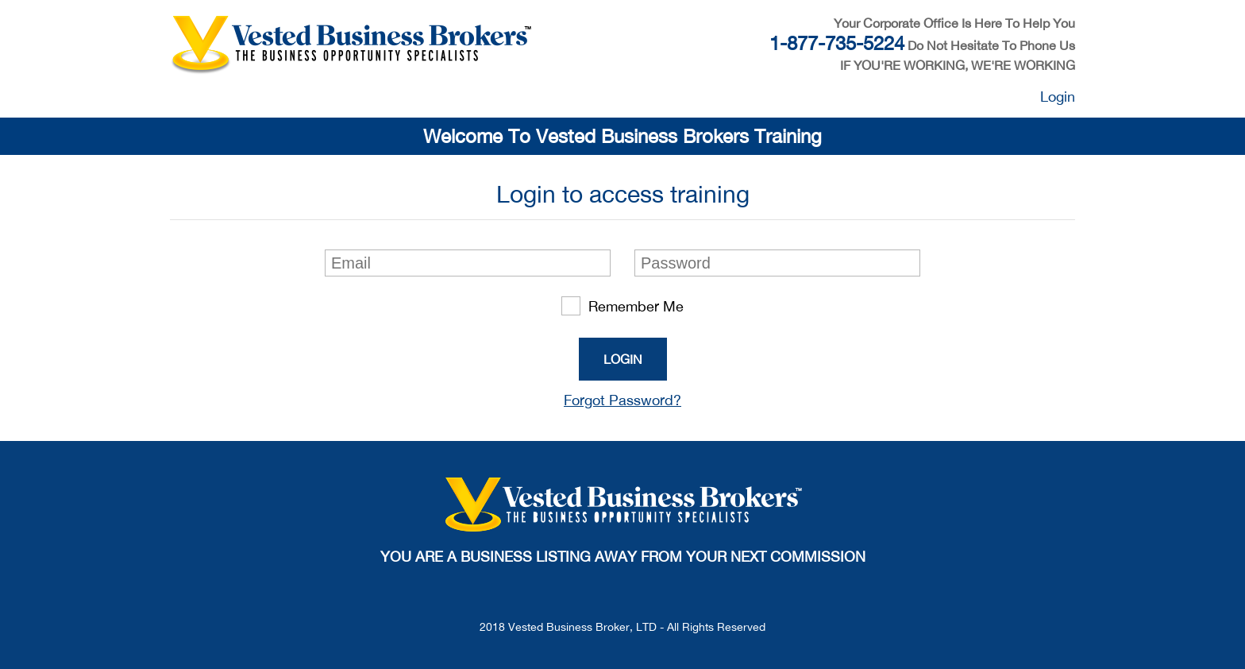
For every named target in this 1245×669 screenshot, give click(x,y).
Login (1057, 96)
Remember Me (622, 305)
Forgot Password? (622, 400)
